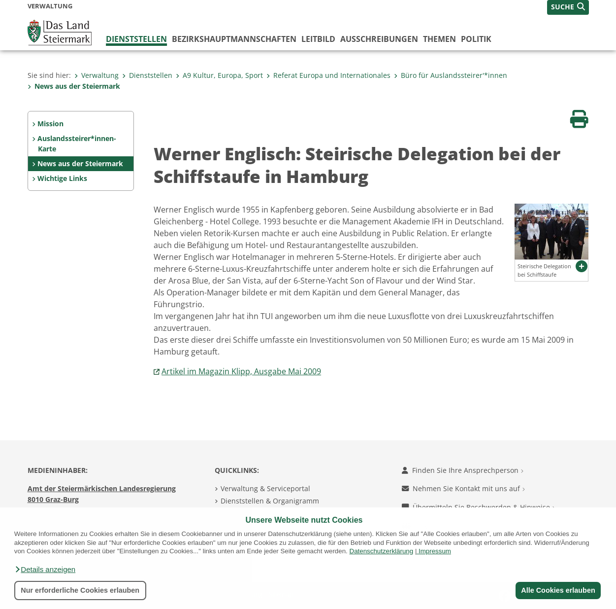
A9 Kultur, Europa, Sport (219, 75)
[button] (44, 569)
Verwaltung (96, 75)
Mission (50, 123)
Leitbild (318, 39)
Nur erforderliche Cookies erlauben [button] (80, 590)
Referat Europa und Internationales (328, 75)
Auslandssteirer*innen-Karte (76, 144)
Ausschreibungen (379, 39)
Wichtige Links (62, 178)
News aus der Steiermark (74, 86)
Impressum (435, 551)
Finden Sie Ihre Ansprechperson (462, 470)
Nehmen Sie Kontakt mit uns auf (463, 488)
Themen (439, 39)
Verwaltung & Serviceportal (265, 488)
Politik (476, 39)
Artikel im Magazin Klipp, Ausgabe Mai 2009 (241, 371)
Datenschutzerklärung (382, 551)
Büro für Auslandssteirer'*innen (450, 75)
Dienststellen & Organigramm (270, 500)
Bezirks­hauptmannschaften (234, 39)
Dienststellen (136, 39)
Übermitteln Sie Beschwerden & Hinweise (478, 507)
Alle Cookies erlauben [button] (558, 590)
